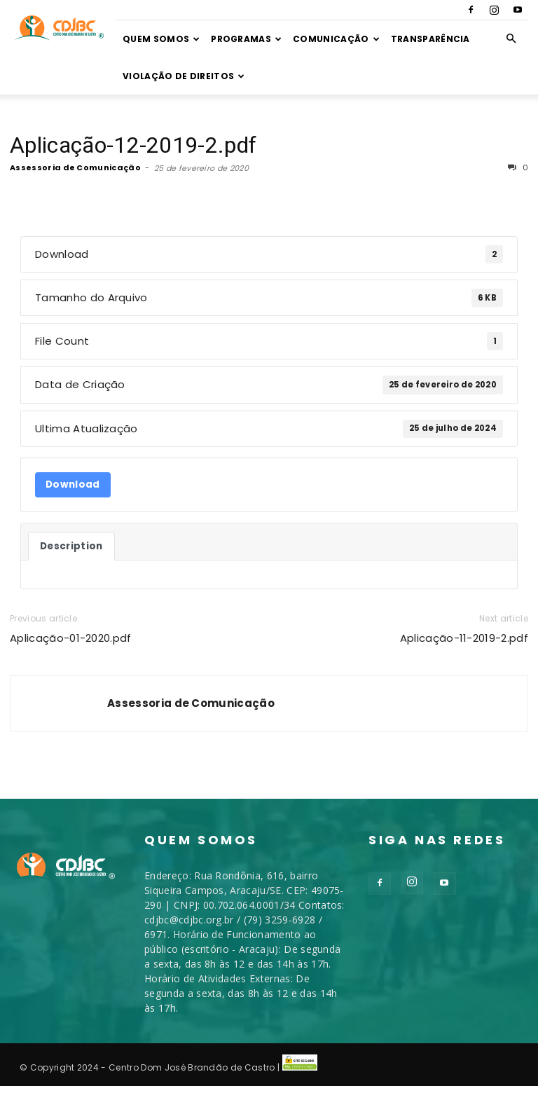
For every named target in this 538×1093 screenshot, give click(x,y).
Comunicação (336, 39)
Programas (246, 39)
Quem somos (161, 39)
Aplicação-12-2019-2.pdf (133, 145)
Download (73, 484)
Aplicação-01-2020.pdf (71, 638)
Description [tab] (71, 546)
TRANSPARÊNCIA (430, 39)
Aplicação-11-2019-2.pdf (464, 638)
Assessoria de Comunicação (75, 167)
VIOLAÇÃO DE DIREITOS (184, 76)
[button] (511, 39)
